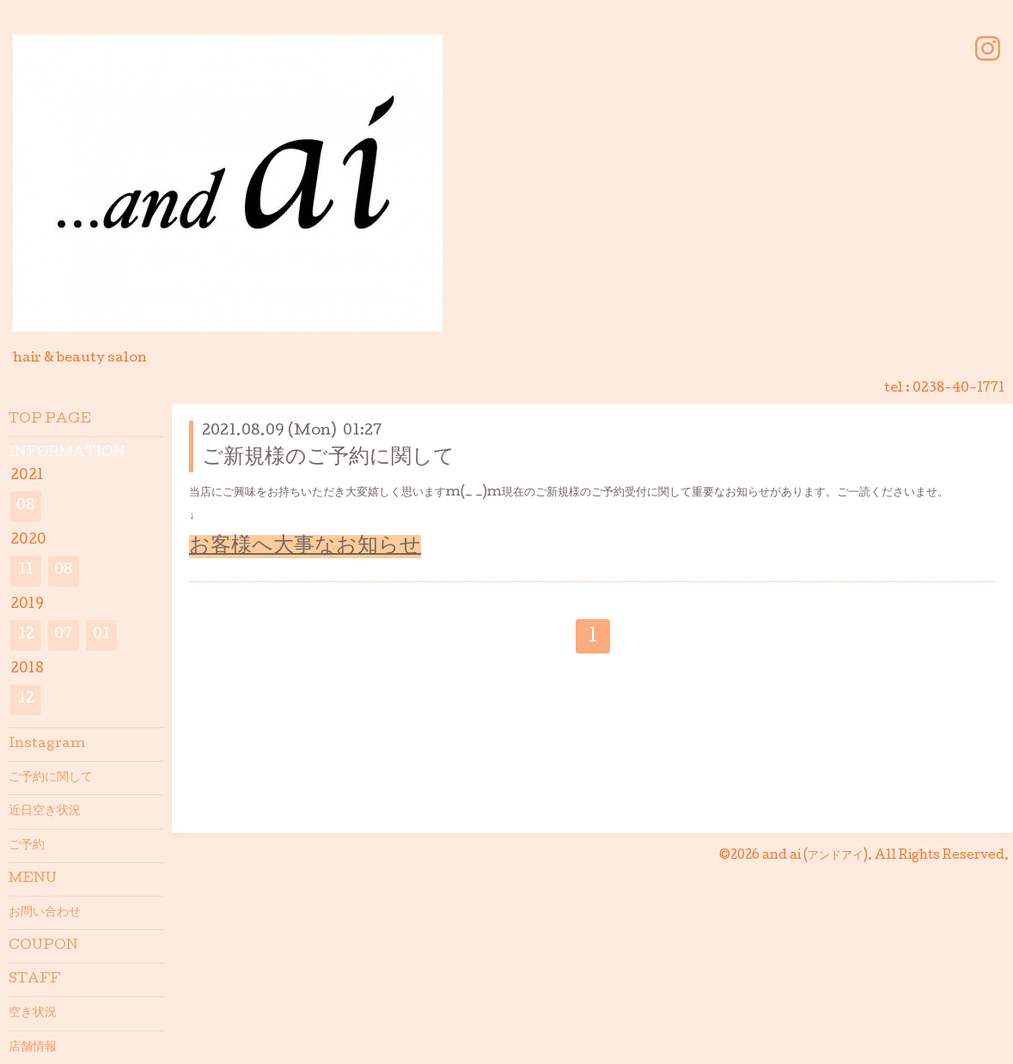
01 (101, 635)
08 (25, 506)
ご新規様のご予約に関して (328, 458)
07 (63, 635)
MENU (33, 879)
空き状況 (33, 1013)
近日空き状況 (45, 811)
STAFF (34, 980)
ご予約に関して (51, 778)
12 (26, 635)
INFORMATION (67, 453)
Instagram (47, 744)
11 (26, 570)
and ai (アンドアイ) (815, 856)
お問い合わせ (45, 913)
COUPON (43, 946)
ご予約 (27, 846)
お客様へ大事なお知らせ (305, 546)
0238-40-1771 (958, 389)
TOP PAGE (50, 420)
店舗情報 (33, 1048)
